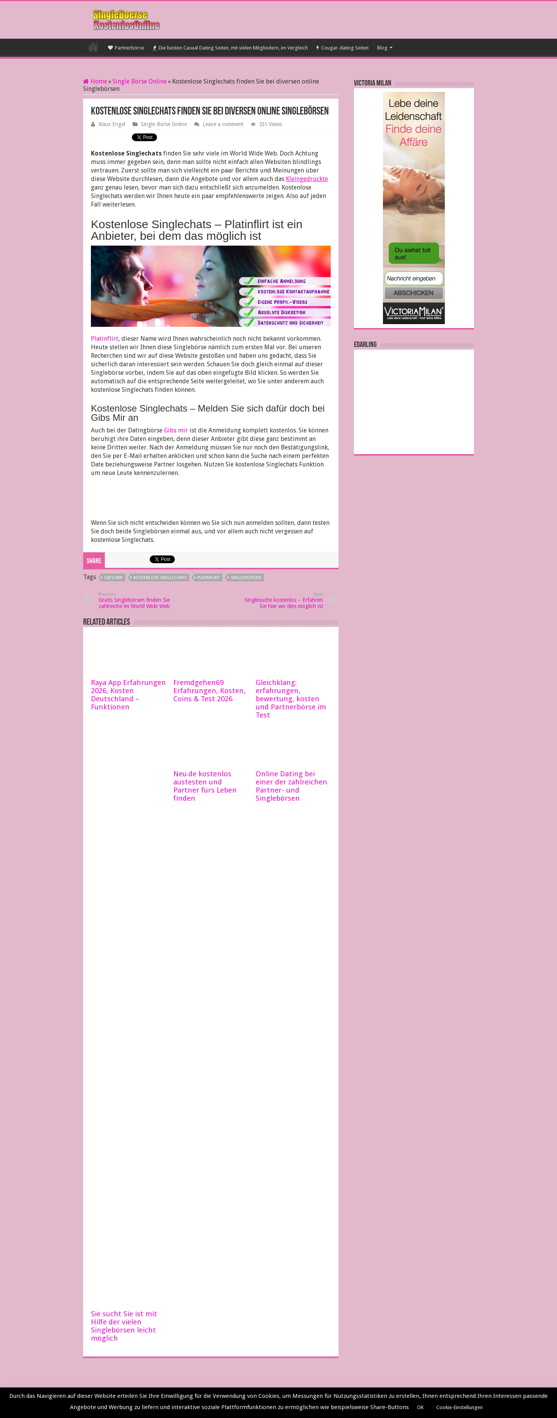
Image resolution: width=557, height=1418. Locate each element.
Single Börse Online (140, 81)
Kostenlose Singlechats (159, 577)
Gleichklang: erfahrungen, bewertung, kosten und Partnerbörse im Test (291, 698)
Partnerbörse (126, 48)
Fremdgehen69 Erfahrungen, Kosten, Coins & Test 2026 (209, 690)
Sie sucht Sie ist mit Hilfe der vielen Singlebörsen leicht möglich (124, 1326)
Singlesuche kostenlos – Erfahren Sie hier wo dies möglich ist (283, 600)
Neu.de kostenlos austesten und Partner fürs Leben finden (205, 786)
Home (95, 81)
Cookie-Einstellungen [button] (459, 1407)
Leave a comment (223, 124)
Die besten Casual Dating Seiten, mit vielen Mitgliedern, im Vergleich (230, 48)
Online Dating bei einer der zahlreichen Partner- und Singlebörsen (291, 786)
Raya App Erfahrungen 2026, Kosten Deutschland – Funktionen (128, 694)
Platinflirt (104, 338)
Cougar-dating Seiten (342, 48)
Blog (382, 48)
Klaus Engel (111, 124)
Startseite (93, 47)
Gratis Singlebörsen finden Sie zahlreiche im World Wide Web (138, 600)
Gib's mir (113, 577)
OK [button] (420, 1407)
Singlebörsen (246, 577)
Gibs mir (176, 430)
